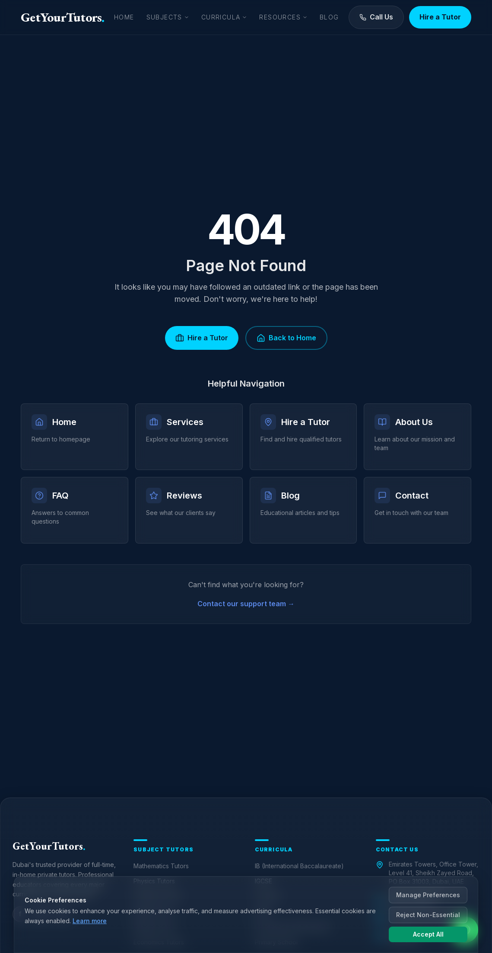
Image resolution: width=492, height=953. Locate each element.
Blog (329, 17)
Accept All (428, 934)
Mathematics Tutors (161, 866)
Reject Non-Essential (428, 914)
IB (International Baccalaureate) (299, 866)
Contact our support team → (246, 603)
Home (124, 17)
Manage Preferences (428, 895)
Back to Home (286, 337)
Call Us (376, 17)
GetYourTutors (63, 17)
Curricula (224, 17)
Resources (283, 17)
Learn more (90, 920)
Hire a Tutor (440, 17)
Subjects (167, 17)
